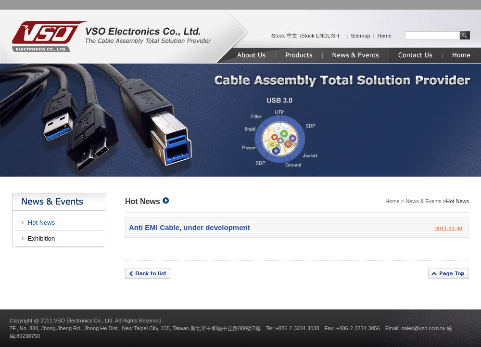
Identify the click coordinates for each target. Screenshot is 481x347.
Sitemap (360, 36)
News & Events (423, 201)
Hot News (41, 222)
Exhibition (41, 238)
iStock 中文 (284, 36)
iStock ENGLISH (319, 36)
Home (385, 36)
